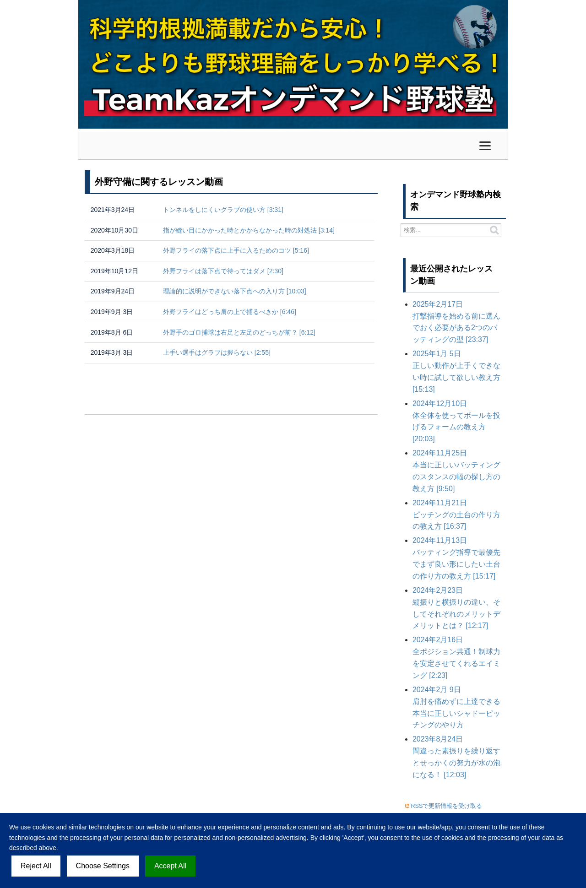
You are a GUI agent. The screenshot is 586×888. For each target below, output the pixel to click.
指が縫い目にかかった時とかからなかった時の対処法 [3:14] (249, 230)
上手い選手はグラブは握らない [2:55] (217, 352)
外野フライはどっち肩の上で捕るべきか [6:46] (229, 311)
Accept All (170, 866)
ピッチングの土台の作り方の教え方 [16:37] (456, 515)
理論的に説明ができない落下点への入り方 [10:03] (234, 291)
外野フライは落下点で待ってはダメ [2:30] (223, 271)
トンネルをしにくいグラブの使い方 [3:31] (223, 209)
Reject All (36, 866)
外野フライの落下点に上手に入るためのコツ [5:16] (236, 250)
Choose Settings (103, 866)
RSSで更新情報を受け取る (447, 806)
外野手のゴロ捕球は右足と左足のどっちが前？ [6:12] (239, 332)
